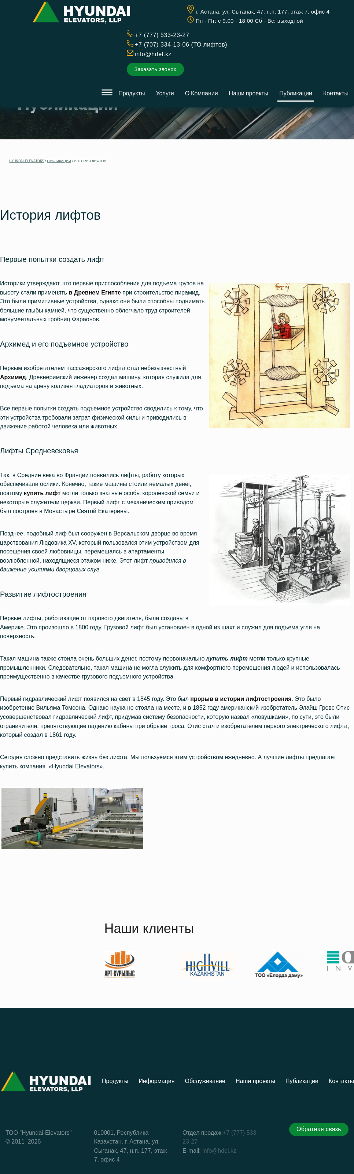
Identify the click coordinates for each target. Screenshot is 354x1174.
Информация (156, 1115)
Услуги (165, 93)
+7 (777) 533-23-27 (162, 35)
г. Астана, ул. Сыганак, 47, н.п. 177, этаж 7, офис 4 (263, 11)
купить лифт (227, 658)
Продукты (131, 93)
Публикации (295, 93)
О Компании (201, 93)
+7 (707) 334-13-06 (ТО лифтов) (181, 44)
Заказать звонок (155, 69)
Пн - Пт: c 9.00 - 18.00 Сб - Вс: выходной (249, 21)
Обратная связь (318, 1162)
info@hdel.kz (153, 54)
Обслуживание (205, 1115)
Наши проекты (249, 93)
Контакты (336, 93)
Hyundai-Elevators (26, 161)
